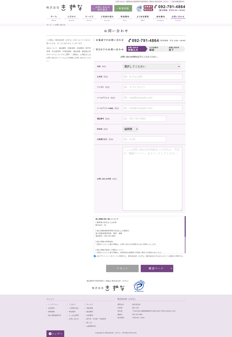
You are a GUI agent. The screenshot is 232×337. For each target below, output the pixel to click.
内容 (101, 66)
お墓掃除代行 (91, 326)
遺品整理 (89, 311)
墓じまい (89, 322)
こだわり (72, 304)
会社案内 (51, 308)
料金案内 (72, 311)
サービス (89, 304)
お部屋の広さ (105, 139)
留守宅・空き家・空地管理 (96, 319)
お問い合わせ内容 (106, 179)
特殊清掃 (89, 308)
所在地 (102, 129)
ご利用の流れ (74, 308)
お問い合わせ (74, 319)
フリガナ (103, 87)
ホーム (49, 25)
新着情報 (51, 311)
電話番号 (103, 119)
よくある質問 (74, 315)
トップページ (53, 304)
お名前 (102, 77)
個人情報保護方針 (178, 1)
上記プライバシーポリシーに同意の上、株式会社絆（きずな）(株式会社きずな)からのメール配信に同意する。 (140, 256)
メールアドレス (106, 98)
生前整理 (89, 315)
